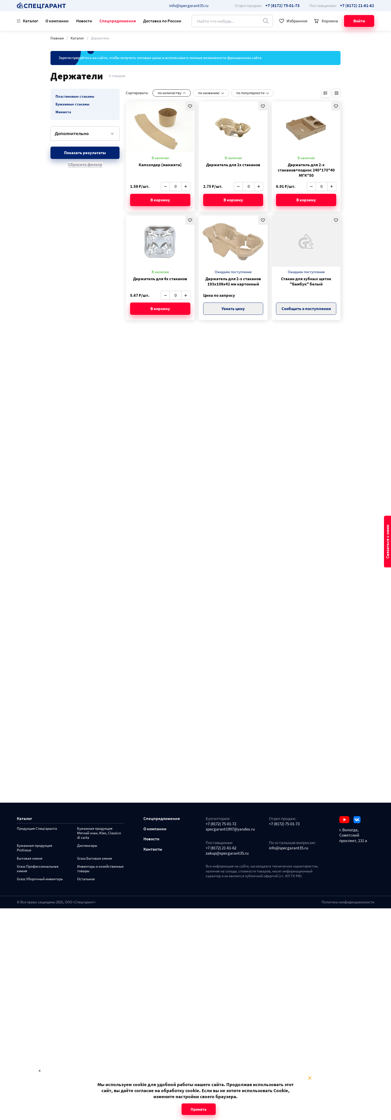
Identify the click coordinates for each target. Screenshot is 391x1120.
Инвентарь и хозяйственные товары (100, 868)
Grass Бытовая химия (94, 858)
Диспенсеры (87, 846)
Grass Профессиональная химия (38, 868)
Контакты (152, 849)
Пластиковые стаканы (74, 96)
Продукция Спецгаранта (37, 829)
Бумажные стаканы (72, 104)
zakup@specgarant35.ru (227, 853)
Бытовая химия (29, 858)
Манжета (63, 112)
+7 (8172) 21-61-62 (221, 848)
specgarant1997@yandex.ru (230, 829)
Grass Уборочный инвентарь (40, 879)
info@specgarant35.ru (188, 5)
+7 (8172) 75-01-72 (221, 824)
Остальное (86, 879)
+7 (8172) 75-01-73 (284, 824)
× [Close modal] (310, 1078)
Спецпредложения (117, 21)
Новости (84, 21)
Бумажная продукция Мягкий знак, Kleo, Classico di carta (99, 833)
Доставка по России (162, 21)
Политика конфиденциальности (348, 902)
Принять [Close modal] (198, 1109)
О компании (57, 21)
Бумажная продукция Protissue (34, 848)
